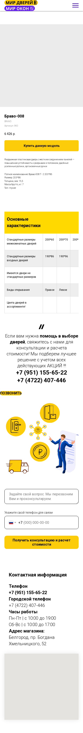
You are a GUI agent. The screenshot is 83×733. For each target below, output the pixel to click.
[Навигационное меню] (75, 5)
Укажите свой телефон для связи (28, 512)
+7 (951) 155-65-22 (41, 372)
